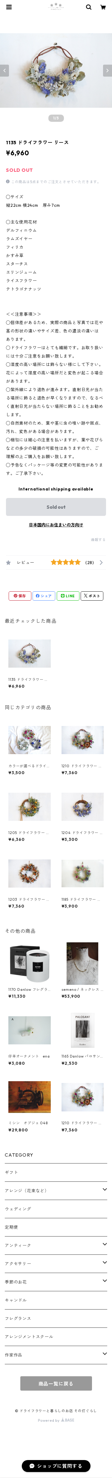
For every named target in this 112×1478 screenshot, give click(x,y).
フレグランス (18, 1318)
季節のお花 (16, 1282)
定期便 (11, 1227)
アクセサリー (18, 1263)
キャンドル (16, 1300)
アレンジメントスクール (29, 1336)
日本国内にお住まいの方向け (56, 525)
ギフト (11, 1172)
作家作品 (13, 1355)
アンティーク (18, 1245)
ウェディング (18, 1209)
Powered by (56, 1420)
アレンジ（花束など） (27, 1190)
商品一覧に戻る (56, 1384)
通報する (98, 539)
